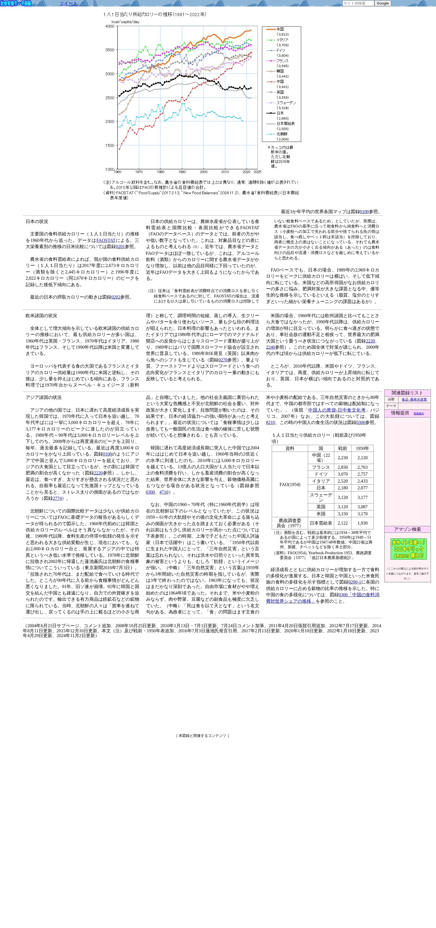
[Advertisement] (154, 683)
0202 (115, 297)
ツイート (68, 3)
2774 (57, 498)
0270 (222, 359)
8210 (270, 422)
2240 (270, 347)
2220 (370, 341)
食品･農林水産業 (414, 399)
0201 (120, 246)
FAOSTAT (106, 240)
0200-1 (354, 582)
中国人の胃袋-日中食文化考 (337, 410)
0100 (364, 211)
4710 (164, 492)
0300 (150, 492)
